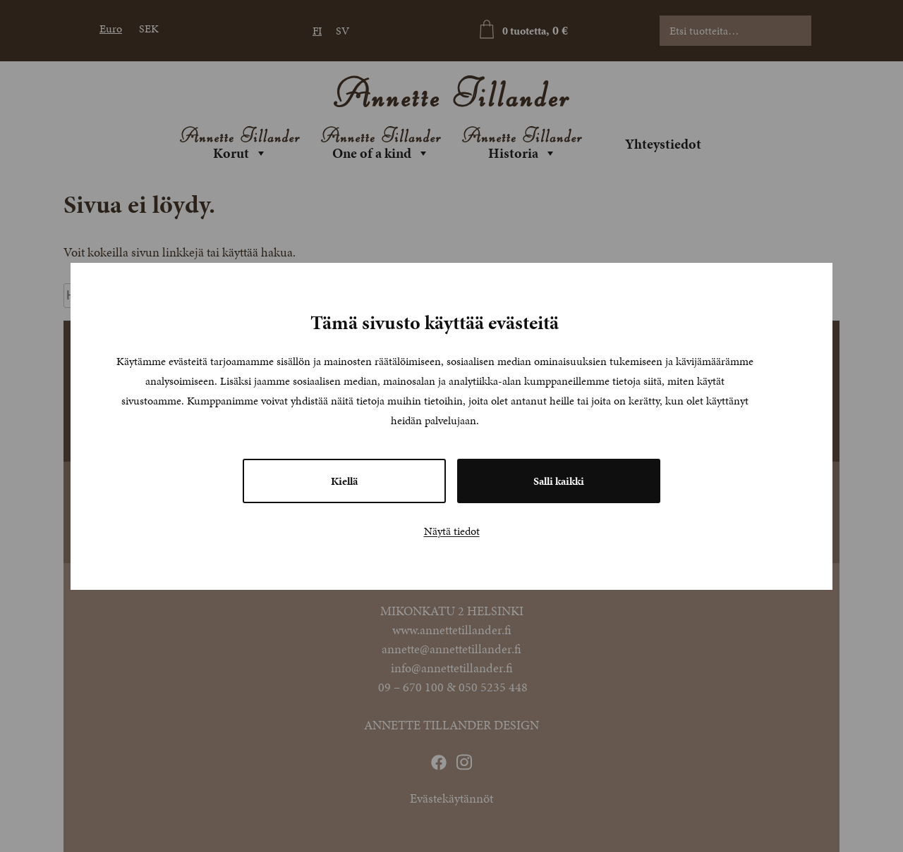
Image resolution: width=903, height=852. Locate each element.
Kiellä (344, 481)
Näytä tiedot (452, 531)
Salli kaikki (558, 481)
